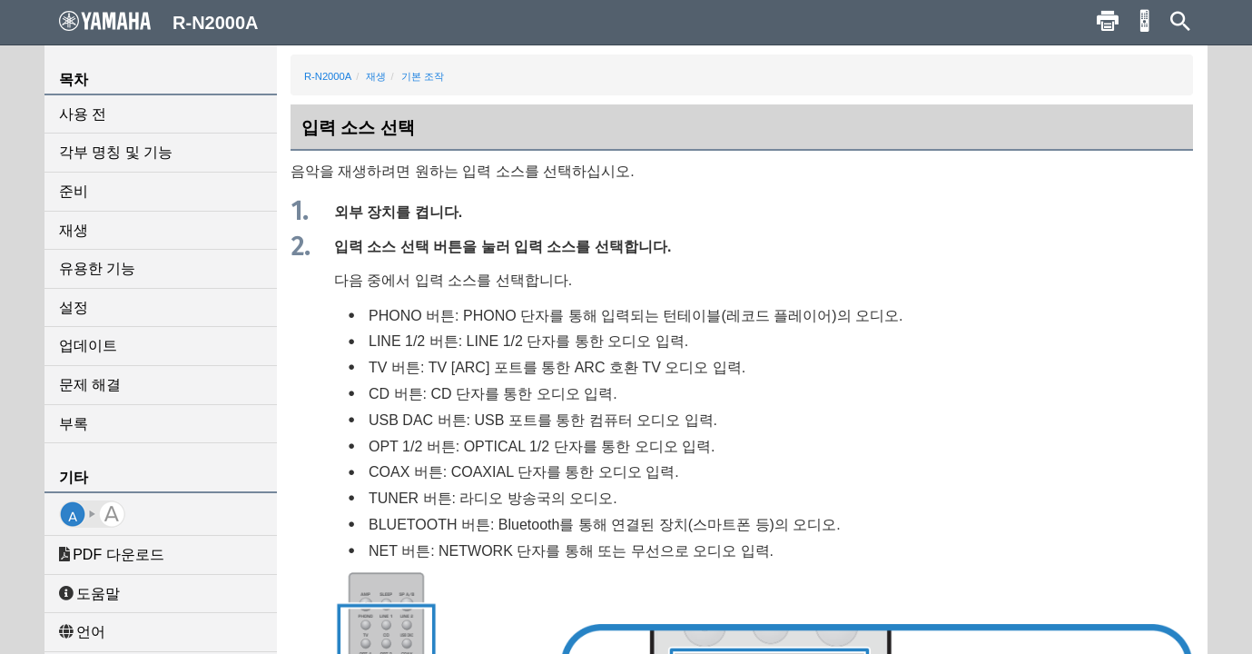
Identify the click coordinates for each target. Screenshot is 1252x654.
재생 (73, 230)
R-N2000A (327, 76)
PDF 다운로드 (111, 554)
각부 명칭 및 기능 (116, 152)
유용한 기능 (97, 268)
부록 (73, 423)
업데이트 (88, 345)
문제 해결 (90, 384)
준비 (73, 191)
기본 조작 (422, 76)
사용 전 (82, 114)
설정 (73, 307)
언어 (82, 631)
